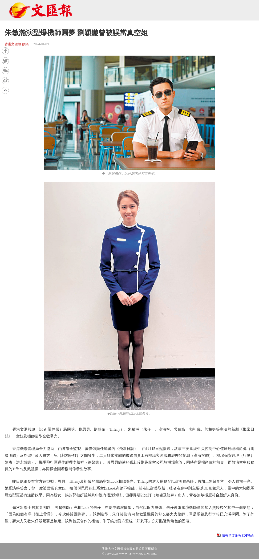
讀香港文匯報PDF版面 (238, 535)
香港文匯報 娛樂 (17, 44)
